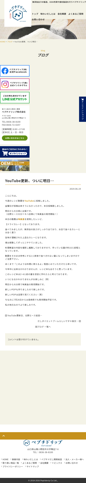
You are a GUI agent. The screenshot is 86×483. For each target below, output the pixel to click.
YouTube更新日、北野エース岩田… (23, 315)
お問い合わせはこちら (14, 138)
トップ (35, 13)
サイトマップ (33, 466)
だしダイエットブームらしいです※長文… (59, 321)
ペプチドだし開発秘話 (51, 459)
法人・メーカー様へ (74, 459)
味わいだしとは (47, 13)
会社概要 (62, 13)
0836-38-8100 (13, 121)
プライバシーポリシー (13, 466)
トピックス (57, 462)
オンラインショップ (82, 109)
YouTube (29, 200)
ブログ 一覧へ (43, 326)
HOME (5, 459)
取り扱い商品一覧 (11, 462)
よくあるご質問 (75, 13)
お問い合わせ (38, 19)
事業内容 (16, 459)
